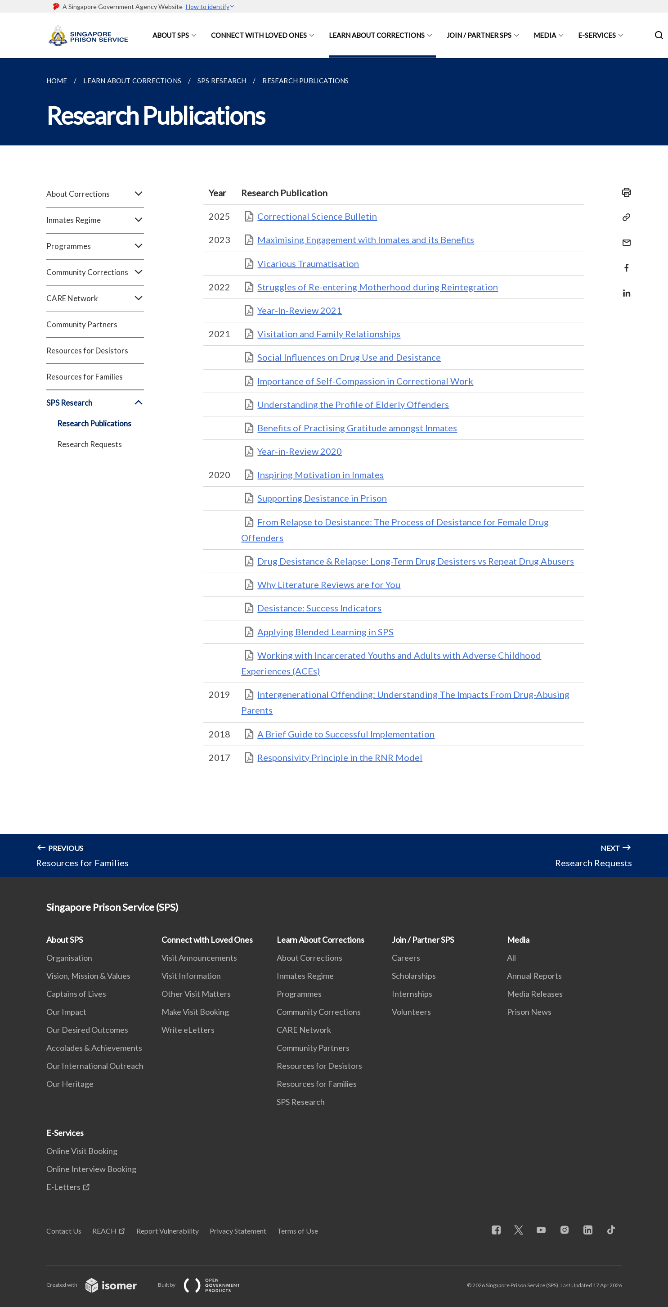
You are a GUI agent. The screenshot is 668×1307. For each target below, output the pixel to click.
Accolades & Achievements (94, 1048)
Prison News (529, 1012)
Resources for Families (84, 376)
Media (545, 35)
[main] (334, 467)
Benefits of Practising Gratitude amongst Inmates (357, 427)
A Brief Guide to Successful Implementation (346, 733)
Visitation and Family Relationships (328, 333)
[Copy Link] (623, 217)
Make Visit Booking (195, 1012)
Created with (98, 1284)
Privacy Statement (238, 1230)
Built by (206, 1284)
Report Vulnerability (167, 1230)
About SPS (170, 35)
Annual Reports (534, 976)
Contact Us (63, 1230)
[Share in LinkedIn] (623, 287)
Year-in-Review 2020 (299, 451)
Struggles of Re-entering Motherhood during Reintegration (377, 286)
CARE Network (95, 298)
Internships (412, 994)
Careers (406, 958)
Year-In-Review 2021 (299, 310)
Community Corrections (95, 272)
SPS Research (95, 403)
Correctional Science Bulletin (317, 216)
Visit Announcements (199, 958)
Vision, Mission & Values (88, 976)
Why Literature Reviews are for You (328, 584)
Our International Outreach (94, 1066)
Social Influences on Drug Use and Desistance (349, 357)
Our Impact (66, 1012)
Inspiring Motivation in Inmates (320, 474)
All (511, 958)
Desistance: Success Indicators (319, 607)
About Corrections (95, 194)
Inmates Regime (95, 220)
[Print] (623, 192)
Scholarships (414, 976)
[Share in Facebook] (623, 262)
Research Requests (89, 444)
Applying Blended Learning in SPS (325, 631)
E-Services (597, 35)
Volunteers (411, 1012)
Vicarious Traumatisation (308, 263)
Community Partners (81, 324)
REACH (104, 1230)
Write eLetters (188, 1030)
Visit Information (191, 976)
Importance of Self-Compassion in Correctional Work (365, 380)
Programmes (95, 246)
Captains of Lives (76, 994)
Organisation (69, 958)
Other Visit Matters (196, 994)
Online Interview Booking (91, 1169)
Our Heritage (70, 1084)
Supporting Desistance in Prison (322, 498)
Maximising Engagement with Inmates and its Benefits (365, 239)
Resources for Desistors (87, 350)
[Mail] (623, 237)
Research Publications (94, 423)
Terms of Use (297, 1230)
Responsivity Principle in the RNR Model (339, 757)
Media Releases (535, 994)
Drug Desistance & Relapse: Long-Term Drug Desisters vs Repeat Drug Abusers (415, 561)
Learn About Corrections (377, 35)
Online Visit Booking (81, 1151)
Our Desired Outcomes (87, 1030)
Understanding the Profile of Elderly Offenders (353, 404)
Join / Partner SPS (479, 35)
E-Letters (63, 1187)
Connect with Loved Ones (259, 35)
